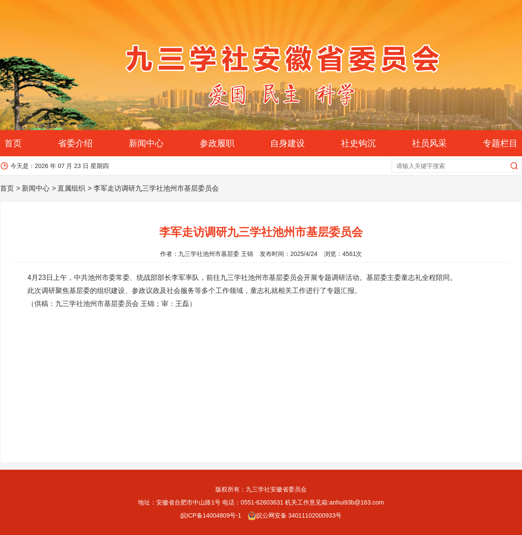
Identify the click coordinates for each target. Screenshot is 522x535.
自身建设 (287, 143)
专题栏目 (500, 143)
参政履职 (217, 143)
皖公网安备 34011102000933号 (295, 515)
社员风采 (429, 143)
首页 (13, 143)
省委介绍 (75, 143)
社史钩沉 (358, 143)
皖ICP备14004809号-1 (211, 515)
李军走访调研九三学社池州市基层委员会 (156, 188)
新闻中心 (146, 143)
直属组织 (71, 188)
